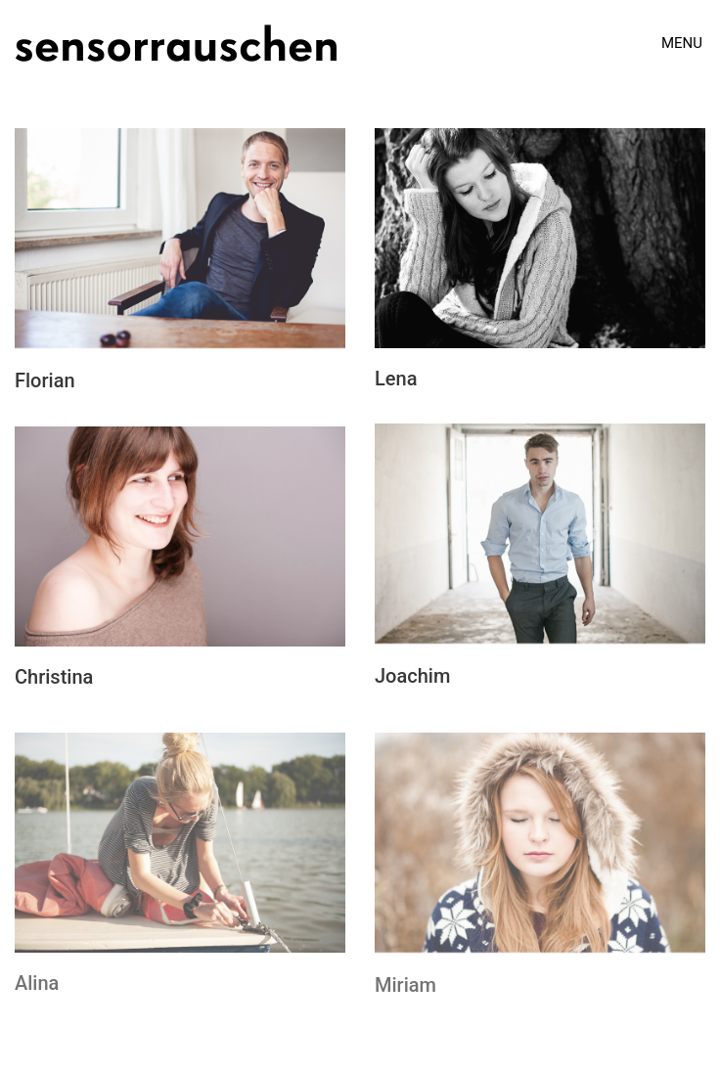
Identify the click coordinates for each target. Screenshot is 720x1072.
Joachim (412, 678)
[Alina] (180, 848)
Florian (45, 382)
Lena (396, 380)
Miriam (405, 991)
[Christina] (180, 537)
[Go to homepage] (176, 43)
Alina (37, 989)
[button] (683, 43)
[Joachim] (540, 536)
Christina (54, 678)
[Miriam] (540, 849)
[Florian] (180, 241)
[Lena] (540, 240)
